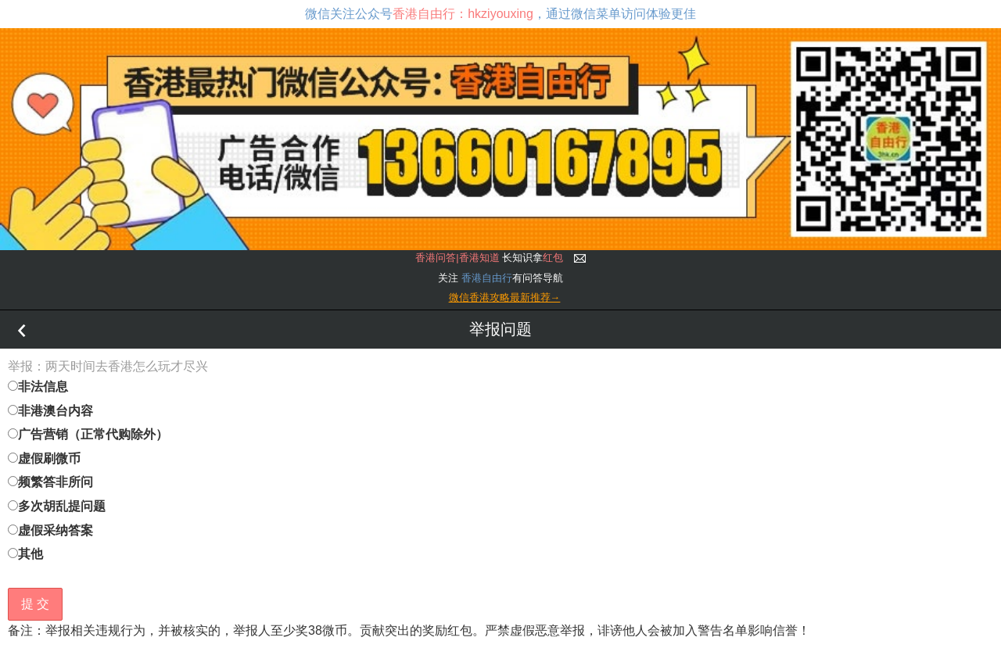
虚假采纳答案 (50, 530)
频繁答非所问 (50, 482)
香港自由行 (486, 278)
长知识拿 (489, 257)
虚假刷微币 (44, 458)
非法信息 (38, 386)
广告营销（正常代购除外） (88, 434)
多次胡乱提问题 (57, 506)
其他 (25, 553)
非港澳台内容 (50, 410)
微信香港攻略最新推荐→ (505, 297)
